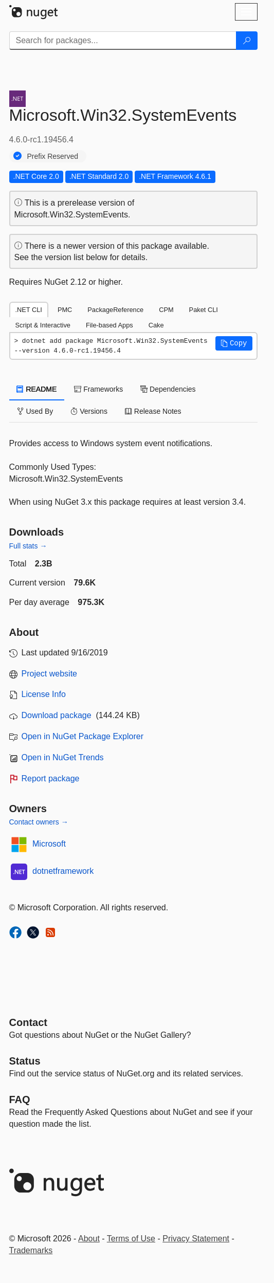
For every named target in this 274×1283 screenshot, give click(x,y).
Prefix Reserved (53, 156)
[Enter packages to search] (122, 40)
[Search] (247, 40)
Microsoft (49, 843)
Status (25, 1061)
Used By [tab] (35, 411)
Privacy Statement (195, 1238)
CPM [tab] (166, 310)
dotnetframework (63, 871)
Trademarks (31, 1250)
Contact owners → (38, 822)
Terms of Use (131, 1238)
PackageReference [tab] (115, 310)
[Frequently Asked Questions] (19, 1099)
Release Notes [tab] (153, 411)
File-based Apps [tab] (109, 325)
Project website (50, 673)
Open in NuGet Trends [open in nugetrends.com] (63, 757)
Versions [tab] (88, 411)
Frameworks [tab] (98, 389)
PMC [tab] (65, 310)
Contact (28, 1022)
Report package (51, 778)
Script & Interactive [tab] (42, 325)
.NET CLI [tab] (28, 310)
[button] (233, 343)
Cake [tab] (156, 325)
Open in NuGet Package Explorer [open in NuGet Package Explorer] (82, 736)
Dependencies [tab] (167, 389)
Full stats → (28, 546)
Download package (57, 715)
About (89, 1238)
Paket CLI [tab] (203, 310)
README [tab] (37, 389)
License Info (44, 694)
